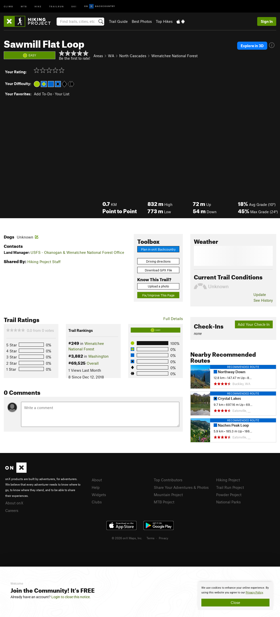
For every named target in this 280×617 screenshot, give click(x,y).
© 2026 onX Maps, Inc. (127, 538)
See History (263, 300)
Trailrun (56, 6)
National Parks (228, 502)
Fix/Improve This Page (158, 295)
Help (96, 487)
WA (111, 55)
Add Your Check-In (254, 324)
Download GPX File (158, 270)
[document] (235, 595)
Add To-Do (43, 94)
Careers (11, 510)
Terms (151, 538)
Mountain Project (168, 494)
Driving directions (158, 261)
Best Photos (142, 21)
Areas (98, 55)
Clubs (97, 502)
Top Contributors (168, 480)
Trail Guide (118, 21)
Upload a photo (158, 286)
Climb (8, 6)
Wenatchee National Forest (174, 55)
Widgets (99, 494)
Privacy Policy (254, 592)
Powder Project (228, 494)
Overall (93, 363)
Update (259, 294)
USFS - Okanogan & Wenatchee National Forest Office (77, 252)
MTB (24, 6)
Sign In (267, 21)
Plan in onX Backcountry (158, 249)
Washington (98, 356)
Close (235, 602)
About (97, 480)
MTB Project (164, 502)
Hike (38, 6)
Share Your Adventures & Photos (181, 487)
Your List (62, 94)
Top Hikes (164, 21)
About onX (14, 503)
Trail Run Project (230, 487)
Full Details (173, 318)
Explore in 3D (252, 45)
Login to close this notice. (71, 597)
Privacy (163, 538)
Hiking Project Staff (44, 261)
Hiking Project (228, 480)
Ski (74, 6)
